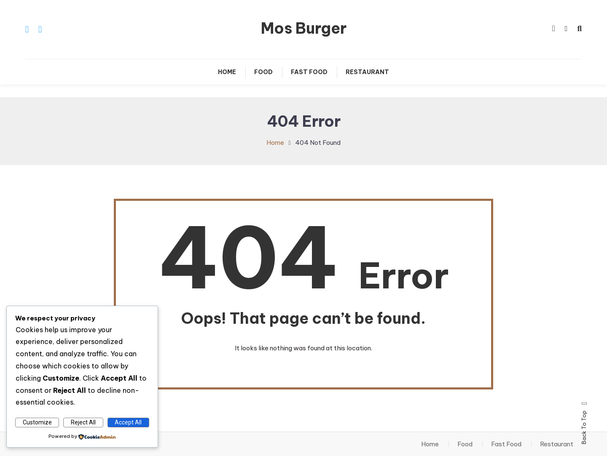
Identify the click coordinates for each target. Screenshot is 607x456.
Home (227, 72)
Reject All (83, 422)
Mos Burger (303, 28)
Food (263, 72)
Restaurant (367, 72)
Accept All (128, 422)
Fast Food (309, 72)
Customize (37, 422)
